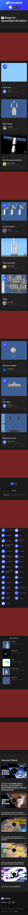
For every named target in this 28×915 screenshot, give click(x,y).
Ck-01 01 (14, 641)
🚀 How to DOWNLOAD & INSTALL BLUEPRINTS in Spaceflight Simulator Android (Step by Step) (13, 787)
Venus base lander (9, 263)
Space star (15, 650)
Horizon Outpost (8, 227)
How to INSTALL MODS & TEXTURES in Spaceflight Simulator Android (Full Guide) (13, 813)
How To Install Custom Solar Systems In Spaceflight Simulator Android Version (12, 863)
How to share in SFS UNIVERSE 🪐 (11, 887)
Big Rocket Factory (9, 438)
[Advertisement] (14, 47)
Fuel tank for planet (9, 366)
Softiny (16, 911)
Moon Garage (7, 124)
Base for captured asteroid (12, 160)
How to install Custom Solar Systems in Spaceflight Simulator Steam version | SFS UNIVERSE (13, 838)
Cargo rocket (15, 668)
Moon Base (7, 402)
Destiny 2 (14, 677)
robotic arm (7, 88)
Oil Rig (5, 299)
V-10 (13, 659)
